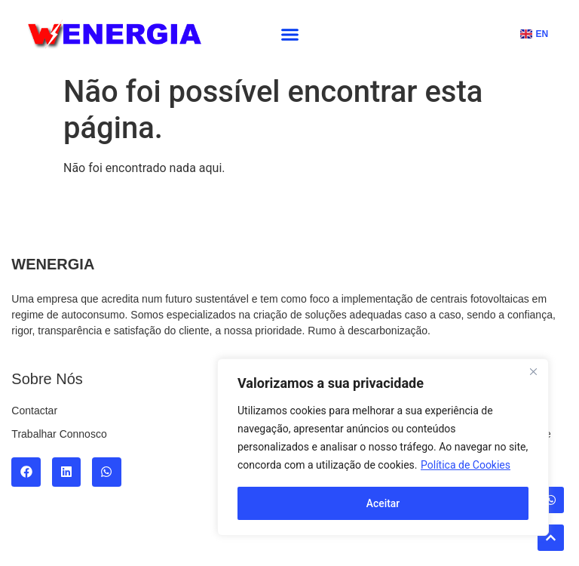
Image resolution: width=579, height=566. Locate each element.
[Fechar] (533, 372)
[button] (290, 34)
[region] (383, 447)
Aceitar (383, 503)
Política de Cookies (465, 466)
